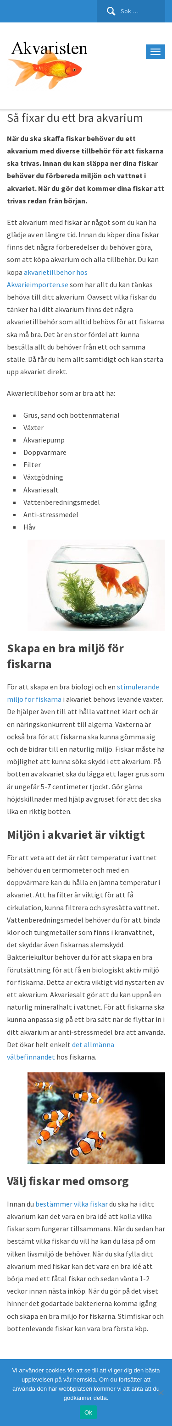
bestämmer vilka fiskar (71, 1203)
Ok (88, 1412)
